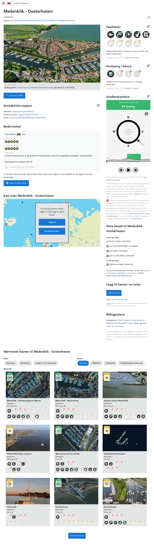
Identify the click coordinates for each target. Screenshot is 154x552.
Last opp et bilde (14, 96)
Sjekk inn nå (114, 293)
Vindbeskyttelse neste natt (131, 363)
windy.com (138, 194)
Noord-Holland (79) (51, 21)
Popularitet (110, 363)
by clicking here (137, 218)
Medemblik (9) (68, 21)
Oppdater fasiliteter (131, 58)
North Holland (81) (34, 21)
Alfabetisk (96, 363)
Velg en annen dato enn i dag (116, 299)
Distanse (83, 363)
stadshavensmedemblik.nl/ (23, 111)
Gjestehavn (25, 363)
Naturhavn (10, 363)
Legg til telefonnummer (28, 115)
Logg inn (52, 222)
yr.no (129, 183)
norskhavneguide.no (21, 3)
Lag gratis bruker (52, 231)
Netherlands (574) (18, 21)
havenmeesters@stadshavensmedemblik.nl (28, 118)
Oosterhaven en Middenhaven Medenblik (35, 88)
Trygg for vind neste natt (45, 363)
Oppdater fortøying (132, 88)
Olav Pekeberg (124, 320)
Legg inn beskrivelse (16, 183)
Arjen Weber (10, 134)
